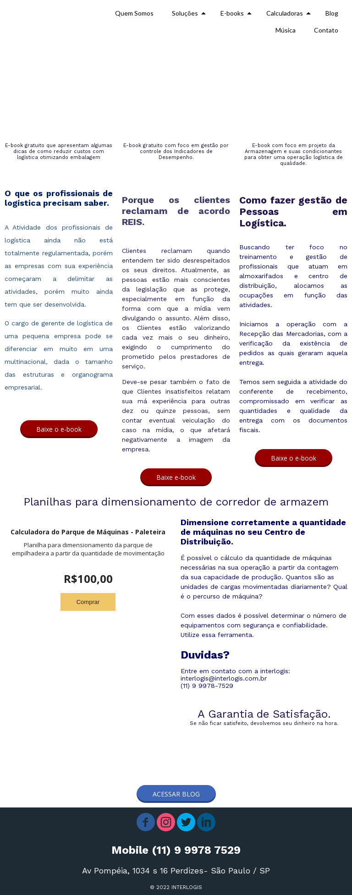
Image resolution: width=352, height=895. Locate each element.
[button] (59, 429)
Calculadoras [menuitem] (284, 13)
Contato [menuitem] (326, 30)
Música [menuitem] (285, 30)
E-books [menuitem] (232, 13)
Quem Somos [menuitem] (134, 13)
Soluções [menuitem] (185, 13)
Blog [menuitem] (331, 13)
